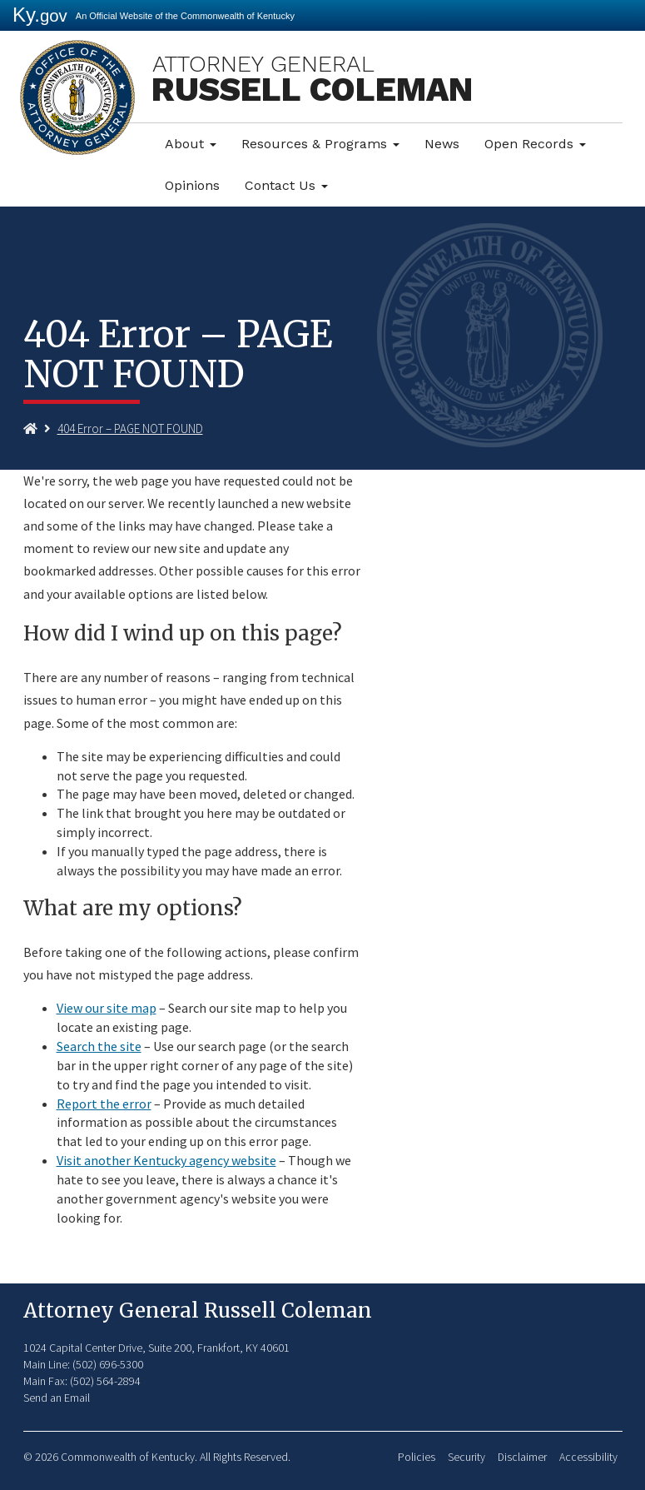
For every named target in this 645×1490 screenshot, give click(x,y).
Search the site (99, 1046)
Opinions (192, 185)
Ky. (39, 14)
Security (466, 1457)
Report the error (104, 1103)
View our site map (106, 1007)
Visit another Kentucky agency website (166, 1160)
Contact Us (286, 185)
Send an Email (56, 1397)
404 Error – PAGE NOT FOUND (130, 428)
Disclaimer (522, 1457)
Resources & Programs (320, 144)
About (190, 144)
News (441, 144)
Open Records (535, 144)
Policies (416, 1457)
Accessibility (588, 1457)
